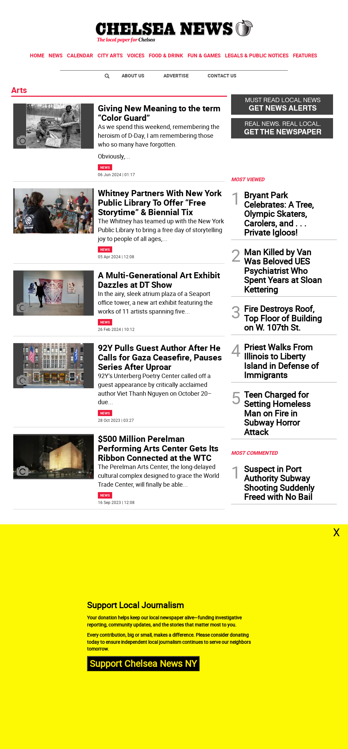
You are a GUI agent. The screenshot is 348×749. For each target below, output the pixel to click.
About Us (133, 75)
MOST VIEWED (247, 179)
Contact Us (222, 75)
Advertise (176, 75)
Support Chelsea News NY (143, 663)
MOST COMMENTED (254, 452)
